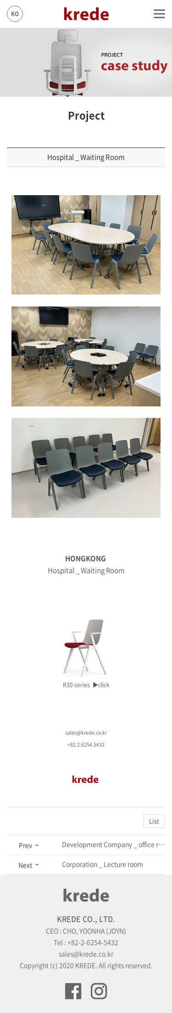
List (154, 820)
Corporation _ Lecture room (102, 863)
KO (15, 14)
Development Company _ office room (113, 844)
